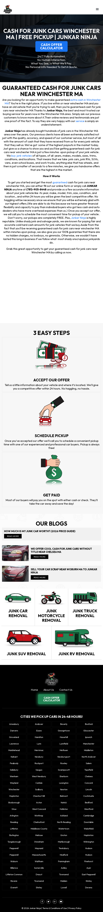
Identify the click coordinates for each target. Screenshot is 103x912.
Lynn (39, 743)
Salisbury (14, 769)
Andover (39, 724)
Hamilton (39, 737)
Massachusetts (39, 854)
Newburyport (63, 756)
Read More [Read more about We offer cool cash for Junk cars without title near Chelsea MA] (39, 556)
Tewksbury (64, 848)
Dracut (39, 874)
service (80, 121)
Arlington (14, 815)
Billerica (14, 868)
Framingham (64, 861)
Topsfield (88, 769)
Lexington (63, 783)
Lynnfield (63, 743)
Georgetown (64, 730)
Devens (88, 887)
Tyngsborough (14, 841)
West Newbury (39, 776)
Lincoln (88, 789)
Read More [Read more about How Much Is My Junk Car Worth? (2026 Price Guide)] (13, 536)
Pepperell (14, 848)
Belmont (64, 796)
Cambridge (88, 815)
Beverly (63, 724)
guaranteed (60, 182)
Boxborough (14, 802)
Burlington (14, 835)
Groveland (14, 737)
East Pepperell (89, 874)
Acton (39, 802)
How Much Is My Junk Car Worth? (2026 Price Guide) (39, 531)
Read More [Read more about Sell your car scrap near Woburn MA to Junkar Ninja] (39, 577)
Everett (14, 887)
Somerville (39, 868)
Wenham (14, 776)
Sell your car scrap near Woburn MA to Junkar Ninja (64, 571)
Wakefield (88, 828)
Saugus (39, 769)
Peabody (14, 763)
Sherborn (63, 776)
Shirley (89, 881)
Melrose (39, 835)
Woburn (14, 861)
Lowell (64, 887)
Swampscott (64, 769)
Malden (63, 881)
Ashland (64, 815)
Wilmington (88, 841)
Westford (88, 809)
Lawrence (14, 743)
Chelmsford (38, 822)
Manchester (88, 743)
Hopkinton (14, 796)
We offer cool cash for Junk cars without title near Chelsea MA (61, 550)
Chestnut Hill (39, 796)
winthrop (39, 815)
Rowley (63, 763)
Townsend (64, 874)
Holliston (64, 809)
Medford (64, 854)
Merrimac (39, 750)
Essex (39, 730)
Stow (14, 809)
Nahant (14, 756)
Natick (64, 802)
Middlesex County (39, 828)
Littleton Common (14, 874)
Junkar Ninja (78, 217)
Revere (14, 881)
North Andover (89, 756)
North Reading (64, 822)
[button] (97, 9)
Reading (14, 822)
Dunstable (88, 822)
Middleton (88, 750)
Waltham (39, 861)
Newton (63, 789)
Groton (63, 835)
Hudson (88, 848)
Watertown (63, 828)
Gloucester (88, 730)
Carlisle (39, 783)
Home (34, 689)
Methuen (64, 750)
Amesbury (14, 724)
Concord (89, 783)
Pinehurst (88, 861)
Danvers (14, 730)
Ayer (88, 868)
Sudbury (39, 789)
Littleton (14, 828)
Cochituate (88, 796)
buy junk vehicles (21, 155)
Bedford (89, 802)
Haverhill (64, 737)
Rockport (39, 763)
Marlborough (64, 841)
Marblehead (14, 750)
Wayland (14, 783)
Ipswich (88, 737)
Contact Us (65, 689)
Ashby (64, 868)
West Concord (39, 809)
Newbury (39, 756)
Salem (89, 763)
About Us (48, 689)
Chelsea (89, 776)
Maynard (39, 848)
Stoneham (39, 841)
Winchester (14, 789)
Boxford (89, 724)
